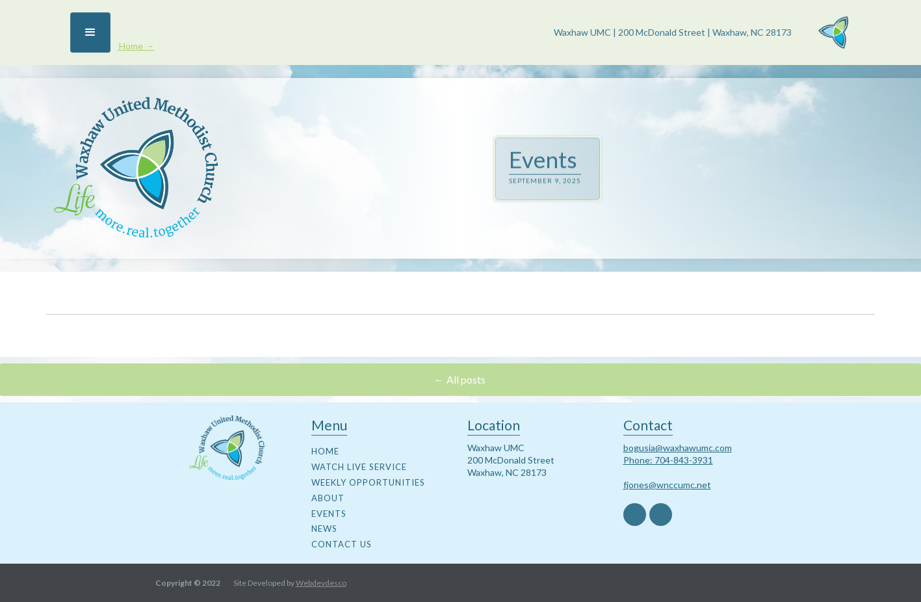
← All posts (460, 379)
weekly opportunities (368, 482)
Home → (135, 45)
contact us (341, 544)
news (324, 528)
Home (325, 451)
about (327, 498)
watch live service (359, 467)
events (328, 513)
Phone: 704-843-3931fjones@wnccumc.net (668, 472)
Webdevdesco (321, 583)
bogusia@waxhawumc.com (677, 447)
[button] (90, 32)
